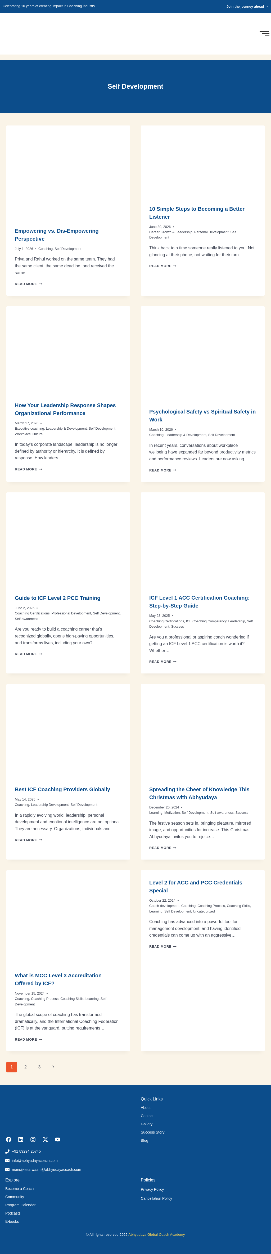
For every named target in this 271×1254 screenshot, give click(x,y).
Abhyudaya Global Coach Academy (156, 1235)
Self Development (68, 249)
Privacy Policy (152, 1189)
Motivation (172, 813)
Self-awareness (26, 619)
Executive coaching (29, 428)
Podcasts (13, 1213)
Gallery (146, 1124)
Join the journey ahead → (247, 6)
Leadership (236, 621)
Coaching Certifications (32, 613)
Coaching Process (44, 999)
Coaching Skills (72, 999)
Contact (147, 1116)
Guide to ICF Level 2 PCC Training (57, 598)
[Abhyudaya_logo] (19, 33)
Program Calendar (20, 1205)
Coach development (164, 906)
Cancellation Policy (156, 1198)
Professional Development (71, 613)
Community (14, 1197)
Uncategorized (204, 911)
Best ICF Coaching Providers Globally (62, 789)
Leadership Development (50, 805)
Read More (28, 284)
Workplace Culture (29, 434)
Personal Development (211, 232)
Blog (144, 1140)
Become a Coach (19, 1188)
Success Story (152, 1132)
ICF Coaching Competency (206, 621)
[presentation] (68, 171)
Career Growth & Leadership (170, 232)
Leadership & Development (66, 428)
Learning (155, 813)
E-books (12, 1221)
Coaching (45, 249)
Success (177, 626)
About (146, 1107)
